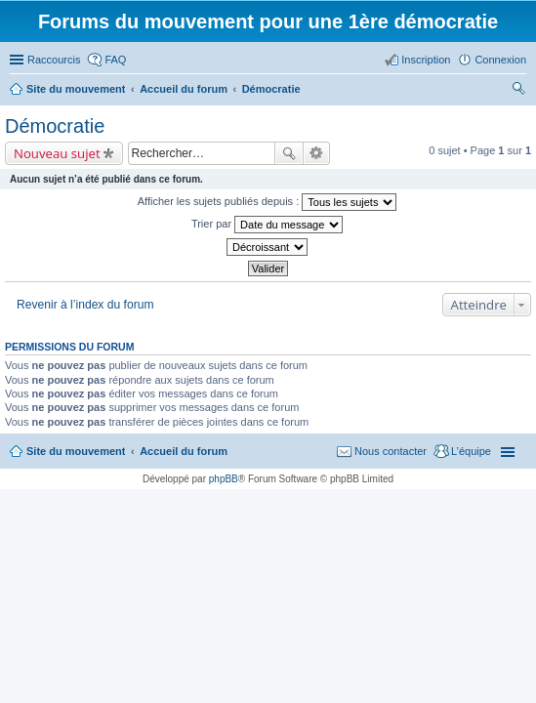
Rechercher (289, 153)
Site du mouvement (75, 451)
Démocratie (54, 126)
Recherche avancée (317, 153)
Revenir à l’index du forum (85, 304)
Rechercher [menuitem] (518, 91)
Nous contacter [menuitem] (390, 451)
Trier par (267, 224)
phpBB (223, 479)
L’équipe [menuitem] (471, 451)
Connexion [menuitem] (500, 59)
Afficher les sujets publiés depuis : (267, 202)
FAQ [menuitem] (115, 59)
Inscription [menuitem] (425, 59)
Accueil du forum (183, 451)
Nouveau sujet (57, 153)
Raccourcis (53, 59)
